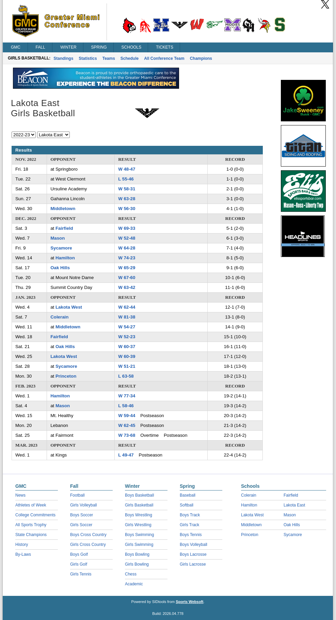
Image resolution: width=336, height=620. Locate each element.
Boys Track (190, 515)
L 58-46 (126, 405)
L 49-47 (126, 455)
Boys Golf (79, 554)
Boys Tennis (191, 534)
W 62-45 (126, 425)
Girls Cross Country (88, 544)
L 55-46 (126, 179)
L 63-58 (126, 376)
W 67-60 (126, 277)
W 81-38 (126, 317)
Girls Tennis (80, 574)
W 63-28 (126, 198)
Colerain (59, 317)
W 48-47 (126, 169)
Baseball (187, 495)
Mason (57, 238)
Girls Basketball (139, 505)
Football (77, 495)
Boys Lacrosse (193, 554)
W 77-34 (126, 395)
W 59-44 (126, 415)
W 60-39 (126, 356)
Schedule (130, 58)
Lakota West (68, 307)
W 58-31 (126, 188)
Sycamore (61, 248)
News (20, 495)
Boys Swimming (139, 534)
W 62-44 (126, 307)
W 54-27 (126, 326)
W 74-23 (126, 257)
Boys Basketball (139, 495)
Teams (108, 58)
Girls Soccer (81, 524)
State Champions (31, 534)
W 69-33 (126, 228)
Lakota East (294, 505)
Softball (186, 505)
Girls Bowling (137, 564)
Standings (63, 58)
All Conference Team (164, 58)
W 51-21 (126, 366)
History (21, 544)
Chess (131, 574)
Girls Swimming (139, 544)
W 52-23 (126, 336)
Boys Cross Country (88, 534)
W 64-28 (126, 248)
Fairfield (64, 228)
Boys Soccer (81, 515)
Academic (134, 584)
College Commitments (35, 515)
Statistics (88, 58)
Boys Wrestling (138, 515)
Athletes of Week (30, 505)
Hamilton (65, 257)
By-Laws (23, 554)
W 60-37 (126, 346)
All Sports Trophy (30, 524)
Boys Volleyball (193, 544)
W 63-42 (126, 287)
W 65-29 (126, 267)
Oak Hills (60, 267)
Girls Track (189, 524)
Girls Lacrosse (193, 564)
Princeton (65, 376)
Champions (201, 58)
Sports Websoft (189, 602)
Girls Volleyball (83, 505)
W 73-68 (126, 435)
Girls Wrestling (138, 524)
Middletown (62, 208)
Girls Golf (78, 564)
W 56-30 (126, 208)
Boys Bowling (137, 554)
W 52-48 (126, 238)
